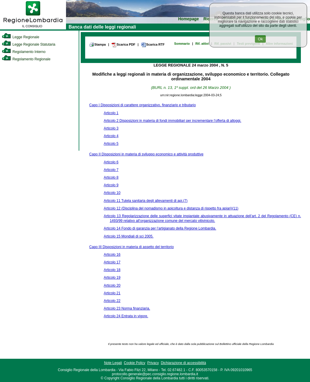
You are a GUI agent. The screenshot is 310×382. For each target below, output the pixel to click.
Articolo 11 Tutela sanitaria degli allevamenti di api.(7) (145, 201)
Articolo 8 (111, 177)
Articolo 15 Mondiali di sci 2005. (129, 236)
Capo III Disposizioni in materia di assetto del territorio (131, 247)
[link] (33, 28)
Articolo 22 (112, 301)
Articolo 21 (112, 293)
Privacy (153, 363)
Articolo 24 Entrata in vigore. (126, 316)
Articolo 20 (112, 285)
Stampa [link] (97, 44)
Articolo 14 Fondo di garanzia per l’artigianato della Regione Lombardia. (160, 228)
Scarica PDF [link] (123, 44)
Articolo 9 (111, 185)
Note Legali (113, 363)
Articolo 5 (111, 144)
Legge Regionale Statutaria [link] (28, 44)
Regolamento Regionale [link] (26, 59)
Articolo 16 (112, 255)
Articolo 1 (111, 113)
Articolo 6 (111, 162)
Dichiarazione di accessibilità (183, 363)
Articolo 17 (112, 262)
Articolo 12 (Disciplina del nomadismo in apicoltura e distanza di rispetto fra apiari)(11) (171, 208)
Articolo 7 (111, 170)
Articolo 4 (111, 136)
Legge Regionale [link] (20, 37)
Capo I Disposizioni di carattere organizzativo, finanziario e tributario (142, 105)
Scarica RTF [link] (152, 44)
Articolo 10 (112, 193)
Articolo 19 (112, 277)
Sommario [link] (182, 43)
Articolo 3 (111, 128)
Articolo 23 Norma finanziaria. (127, 308)
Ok (260, 39)
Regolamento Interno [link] (23, 52)
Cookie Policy (134, 363)
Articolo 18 (112, 270)
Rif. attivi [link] (202, 43)
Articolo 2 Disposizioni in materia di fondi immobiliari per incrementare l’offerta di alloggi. (172, 121)
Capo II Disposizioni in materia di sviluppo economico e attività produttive (146, 154)
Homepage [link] (188, 19)
